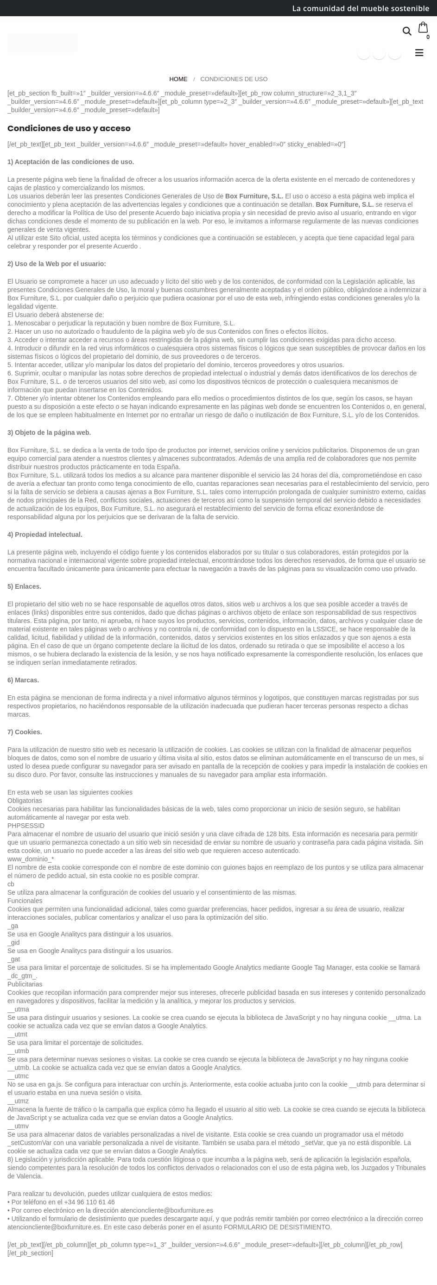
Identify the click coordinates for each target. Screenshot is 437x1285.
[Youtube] (379, 52)
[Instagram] (394, 52)
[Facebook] (363, 52)
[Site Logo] (42, 42)
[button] (407, 31)
